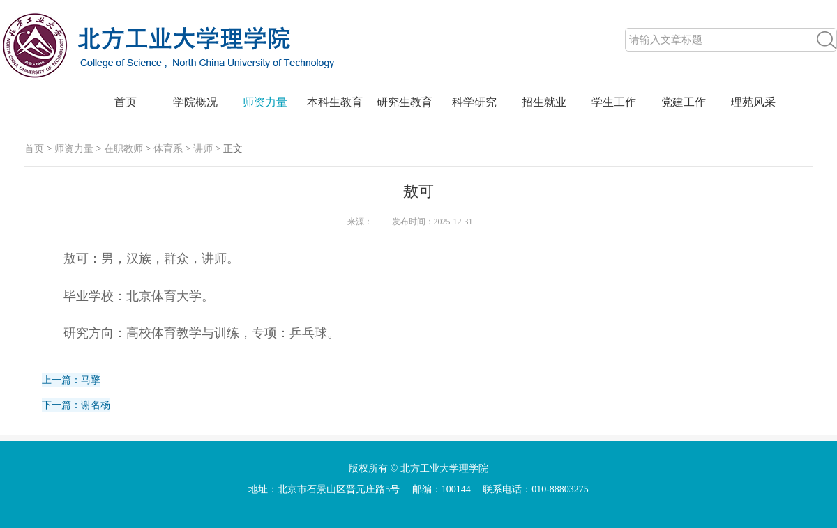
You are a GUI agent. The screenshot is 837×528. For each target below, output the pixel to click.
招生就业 (544, 102)
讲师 (203, 148)
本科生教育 (335, 102)
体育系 (168, 148)
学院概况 (195, 102)
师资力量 (265, 102)
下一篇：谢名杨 (76, 405)
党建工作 (683, 102)
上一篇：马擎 (71, 380)
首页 (125, 102)
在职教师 (123, 148)
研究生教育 (404, 102)
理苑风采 (753, 102)
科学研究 (474, 102)
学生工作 (613, 102)
